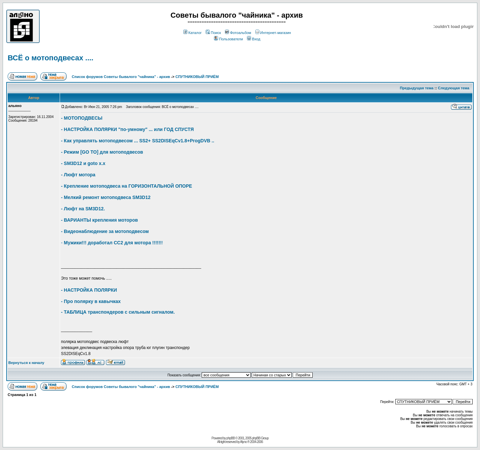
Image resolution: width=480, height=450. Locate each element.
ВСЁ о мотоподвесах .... (50, 58)
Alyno (243, 442)
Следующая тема (453, 88)
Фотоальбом (238, 33)
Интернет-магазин (273, 33)
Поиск (213, 33)
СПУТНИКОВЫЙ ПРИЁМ (197, 77)
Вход (253, 39)
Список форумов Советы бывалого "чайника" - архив (121, 77)
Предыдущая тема (417, 88)
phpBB (230, 438)
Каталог (192, 33)
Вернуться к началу (26, 363)
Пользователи (228, 39)
